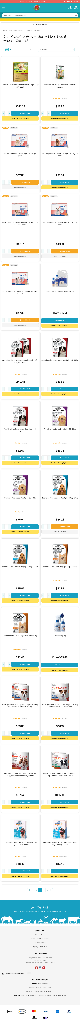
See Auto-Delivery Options (20, 118)
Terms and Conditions (40, 939)
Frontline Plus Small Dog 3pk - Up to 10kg (60, 567)
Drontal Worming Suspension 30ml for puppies (59, 86)
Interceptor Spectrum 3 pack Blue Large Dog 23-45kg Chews (20, 843)
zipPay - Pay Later (40, 947)
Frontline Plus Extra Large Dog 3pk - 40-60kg (59, 360)
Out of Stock (25, 182)
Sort (31, 49)
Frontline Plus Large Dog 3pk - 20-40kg (60, 429)
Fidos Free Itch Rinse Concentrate (60, 291)
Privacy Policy (40, 935)
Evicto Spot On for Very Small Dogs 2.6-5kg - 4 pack (20, 292)
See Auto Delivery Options (59, 326)
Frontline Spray (60, 636)
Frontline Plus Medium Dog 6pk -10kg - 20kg (20, 567)
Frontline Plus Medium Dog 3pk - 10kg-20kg (59, 498)
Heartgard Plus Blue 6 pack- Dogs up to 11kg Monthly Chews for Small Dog (60, 705)
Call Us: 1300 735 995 (71, 1)
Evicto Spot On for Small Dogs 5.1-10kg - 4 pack (60, 223)
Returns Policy (40, 943)
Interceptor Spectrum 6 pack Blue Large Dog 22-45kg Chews (60, 843)
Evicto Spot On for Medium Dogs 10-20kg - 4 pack (60, 154)
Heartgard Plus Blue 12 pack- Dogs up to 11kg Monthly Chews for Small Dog (20, 705)
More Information (20, 187)
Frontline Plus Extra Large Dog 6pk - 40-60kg (20, 430)
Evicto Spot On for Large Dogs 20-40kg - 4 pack (20, 154)
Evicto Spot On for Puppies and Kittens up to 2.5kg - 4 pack (20, 223)
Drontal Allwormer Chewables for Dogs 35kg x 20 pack (20, 86)
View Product (59, 321)
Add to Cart (25, 113)
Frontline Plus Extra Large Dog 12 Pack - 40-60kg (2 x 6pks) (20, 361)
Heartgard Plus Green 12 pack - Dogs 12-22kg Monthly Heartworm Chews (59, 774)
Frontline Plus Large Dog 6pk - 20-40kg (20, 498)
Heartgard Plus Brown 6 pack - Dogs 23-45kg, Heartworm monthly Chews (20, 774)
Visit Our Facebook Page (13, 973)
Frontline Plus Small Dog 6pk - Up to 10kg (20, 636)
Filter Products (40, 25)
